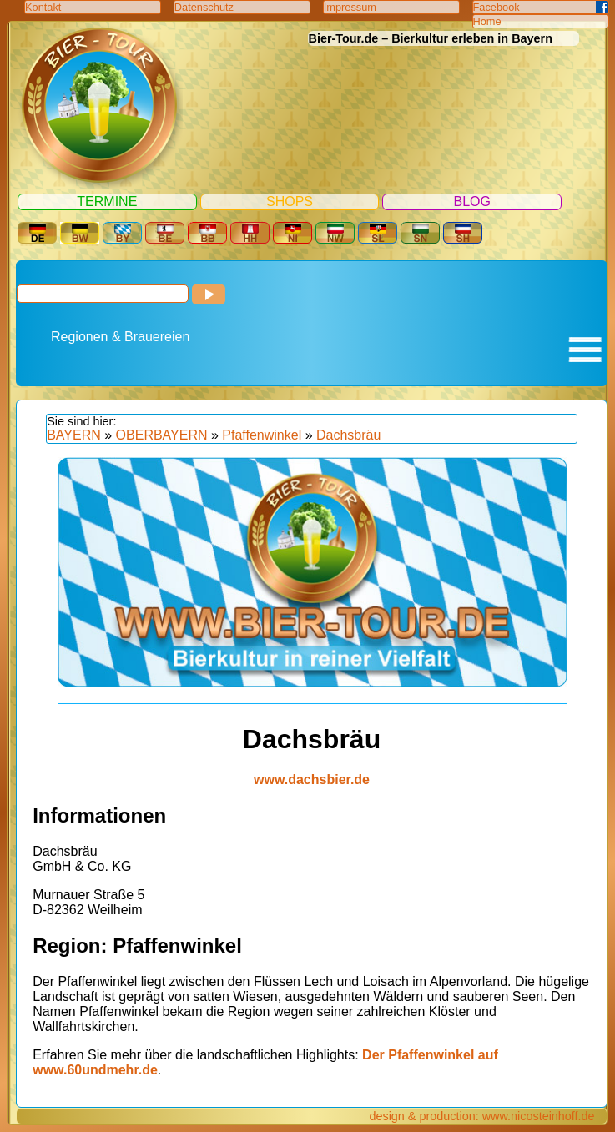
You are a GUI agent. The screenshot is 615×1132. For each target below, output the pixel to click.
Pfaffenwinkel (261, 435)
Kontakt (43, 7)
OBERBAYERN (162, 435)
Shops (289, 201)
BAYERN (74, 435)
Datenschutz (204, 7)
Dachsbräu (348, 435)
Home (487, 21)
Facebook (496, 7)
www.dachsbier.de (312, 779)
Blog (471, 201)
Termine (107, 201)
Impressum (350, 7)
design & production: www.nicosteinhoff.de (481, 1116)
